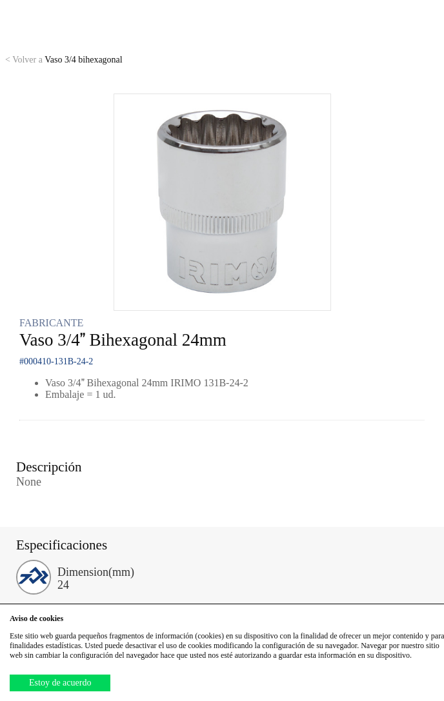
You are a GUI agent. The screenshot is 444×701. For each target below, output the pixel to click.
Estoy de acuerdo (60, 682)
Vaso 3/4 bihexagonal (64, 59)
